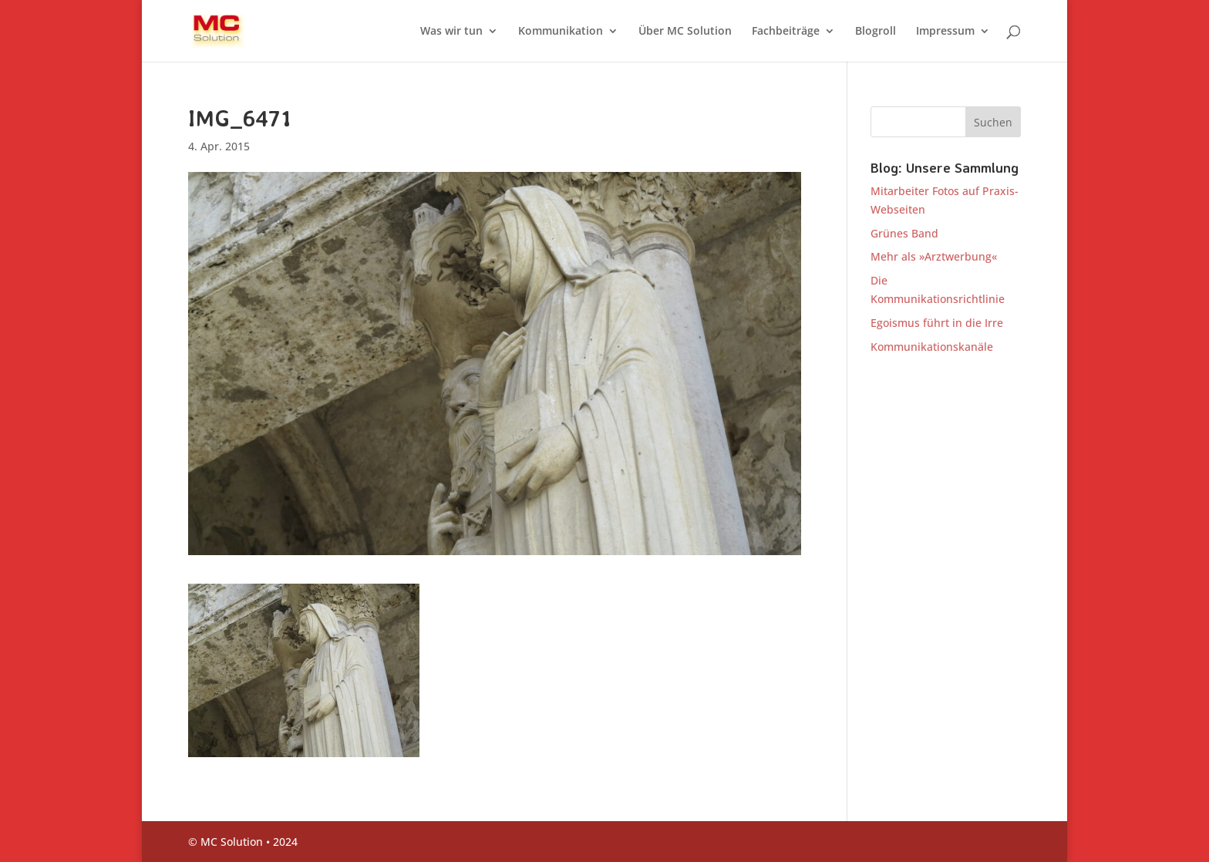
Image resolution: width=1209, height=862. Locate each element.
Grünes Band (904, 233)
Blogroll (875, 31)
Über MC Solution (685, 31)
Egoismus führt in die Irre (937, 322)
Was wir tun (451, 31)
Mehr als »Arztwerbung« (934, 256)
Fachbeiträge (786, 31)
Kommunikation (560, 31)
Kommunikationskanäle (932, 346)
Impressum (945, 31)
